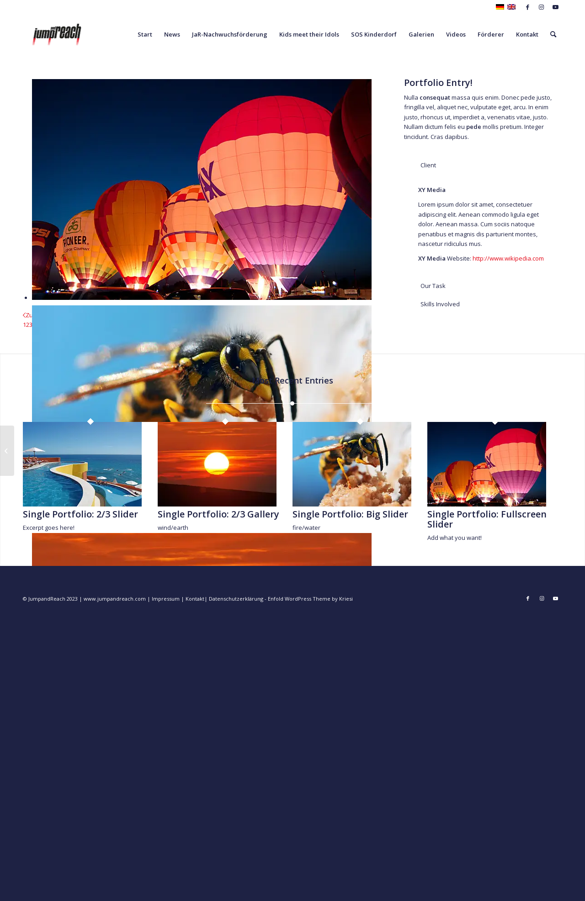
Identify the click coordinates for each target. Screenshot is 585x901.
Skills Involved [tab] (434, 304)
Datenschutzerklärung (236, 598)
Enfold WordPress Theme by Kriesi (310, 598)
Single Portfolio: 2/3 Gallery (218, 514)
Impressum (165, 598)
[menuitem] (145, 34)
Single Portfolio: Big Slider (350, 514)
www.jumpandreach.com (115, 598)
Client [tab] (422, 165)
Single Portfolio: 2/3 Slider (80, 514)
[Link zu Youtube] (555, 7)
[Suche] (553, 34)
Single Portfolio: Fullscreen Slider (487, 519)
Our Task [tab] (427, 286)
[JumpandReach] (57, 34)
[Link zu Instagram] (541, 7)
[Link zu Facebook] (527, 7)
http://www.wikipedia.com (508, 258)
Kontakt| (197, 598)
